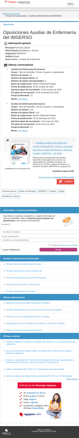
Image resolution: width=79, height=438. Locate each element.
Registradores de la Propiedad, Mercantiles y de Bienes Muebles (35, 323)
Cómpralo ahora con (56, 177)
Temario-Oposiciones (11, 13)
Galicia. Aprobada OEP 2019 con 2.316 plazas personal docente (35, 369)
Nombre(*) (5, 224)
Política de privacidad (44, 430)
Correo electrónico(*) (10, 236)
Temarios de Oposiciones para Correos (23, 264)
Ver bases (22, 99)
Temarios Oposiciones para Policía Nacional (26, 278)
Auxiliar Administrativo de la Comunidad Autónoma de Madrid (33, 310)
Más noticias (72, 379)
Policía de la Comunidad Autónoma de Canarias (27, 316)
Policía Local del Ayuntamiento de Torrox (24, 330)
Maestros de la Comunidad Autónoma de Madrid (28, 303)
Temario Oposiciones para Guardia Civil (24, 271)
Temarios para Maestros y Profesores (23, 284)
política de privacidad (69, 245)
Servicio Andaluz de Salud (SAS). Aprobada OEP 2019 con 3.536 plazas (39, 376)
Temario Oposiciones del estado (20, 291)
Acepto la (64, 245)
